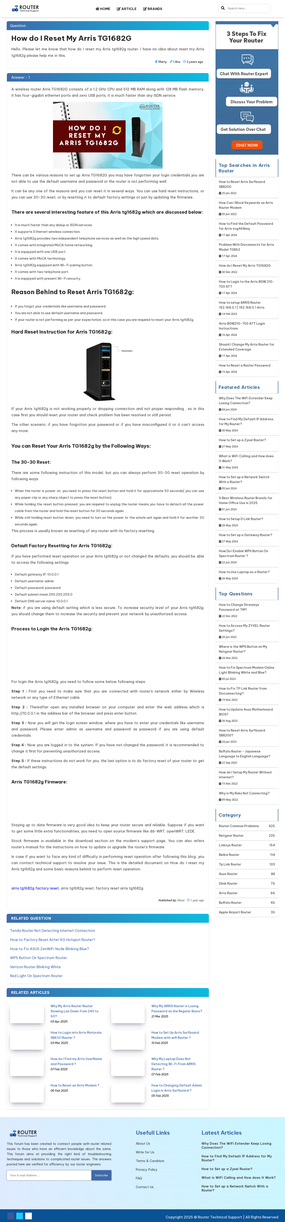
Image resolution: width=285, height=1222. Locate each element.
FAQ (139, 1178)
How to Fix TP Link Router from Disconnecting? (247, 694)
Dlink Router (228, 884)
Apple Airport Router (235, 912)
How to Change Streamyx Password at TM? (247, 611)
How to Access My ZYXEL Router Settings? (247, 632)
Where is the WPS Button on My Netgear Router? (247, 652)
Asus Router (228, 874)
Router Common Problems (239, 826)
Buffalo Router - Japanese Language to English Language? (247, 757)
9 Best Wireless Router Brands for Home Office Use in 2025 (247, 504)
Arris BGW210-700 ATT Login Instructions (247, 329)
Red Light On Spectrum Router (36, 975)
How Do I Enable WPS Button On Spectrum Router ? (247, 557)
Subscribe (101, 1174)
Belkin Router (229, 855)
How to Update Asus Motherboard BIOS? (247, 715)
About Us (143, 1143)
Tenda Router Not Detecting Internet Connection (52, 930)
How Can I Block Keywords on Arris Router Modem (247, 209)
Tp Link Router (230, 864)
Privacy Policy (146, 1169)
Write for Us (145, 1152)
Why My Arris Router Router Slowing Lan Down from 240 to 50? (74, 1010)
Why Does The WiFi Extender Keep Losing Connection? (247, 404)
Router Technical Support (220, 1216)
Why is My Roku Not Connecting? (244, 796)
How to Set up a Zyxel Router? (242, 443)
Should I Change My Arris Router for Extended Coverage (247, 350)
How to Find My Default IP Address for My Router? (247, 425)
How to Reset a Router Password (245, 368)
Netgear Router (231, 836)
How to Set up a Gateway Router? (245, 538)
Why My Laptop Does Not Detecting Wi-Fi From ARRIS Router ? (173, 1063)
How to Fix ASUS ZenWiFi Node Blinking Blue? (49, 948)
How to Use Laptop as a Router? (244, 575)
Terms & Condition (150, 1160)
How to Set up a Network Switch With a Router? (247, 483)
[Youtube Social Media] (28, 1215)
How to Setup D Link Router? (241, 522)
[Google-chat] (247, 88)
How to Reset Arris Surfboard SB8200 (247, 188)
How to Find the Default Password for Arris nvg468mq (247, 230)
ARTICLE (126, 9)
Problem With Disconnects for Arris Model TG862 (247, 250)
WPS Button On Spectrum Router (38, 957)
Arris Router (228, 893)
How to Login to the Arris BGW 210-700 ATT (247, 287)
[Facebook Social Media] (10, 1215)
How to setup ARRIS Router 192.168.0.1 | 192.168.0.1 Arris (247, 308)
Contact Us (145, 1186)
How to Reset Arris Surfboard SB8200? (247, 736)
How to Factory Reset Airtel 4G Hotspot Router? (52, 939)
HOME (103, 9)
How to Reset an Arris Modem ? (75, 1085)
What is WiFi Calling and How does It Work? (247, 462)
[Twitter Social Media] (19, 1215)
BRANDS (152, 9)
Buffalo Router (230, 903)
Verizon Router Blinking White (35, 966)
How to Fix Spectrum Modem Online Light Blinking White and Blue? (247, 673)
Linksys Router (230, 845)
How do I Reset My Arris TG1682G (245, 269)
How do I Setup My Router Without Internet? (247, 778)
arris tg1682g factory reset (35, 888)
